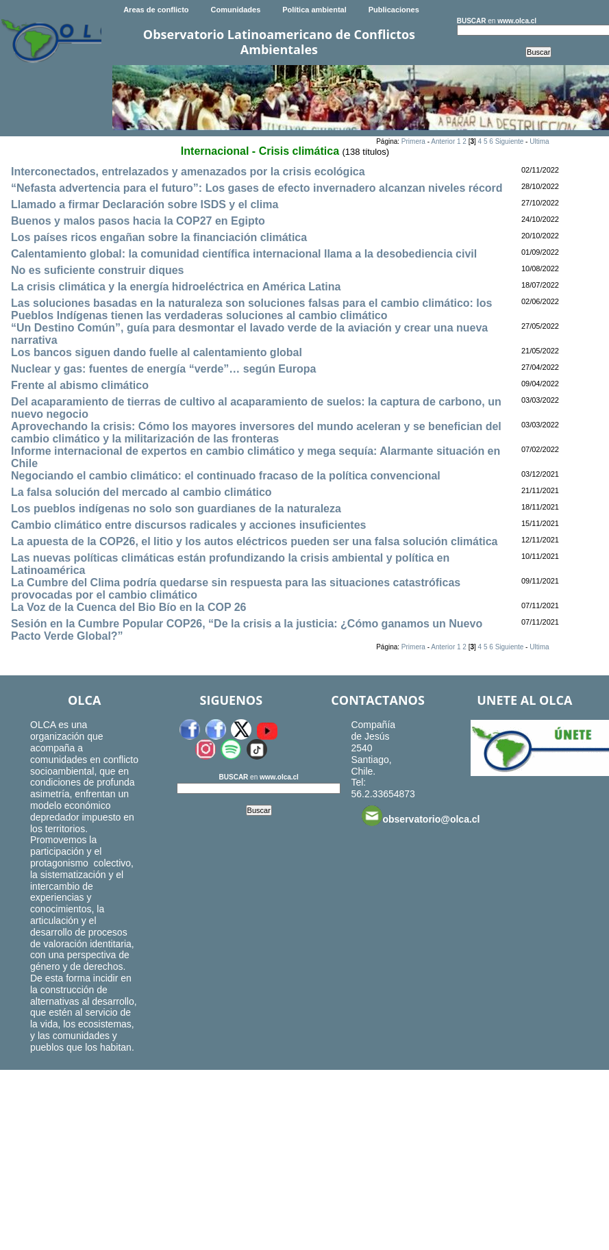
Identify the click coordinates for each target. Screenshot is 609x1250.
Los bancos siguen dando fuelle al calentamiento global (156, 352)
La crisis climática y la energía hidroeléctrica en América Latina (175, 286)
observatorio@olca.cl (421, 815)
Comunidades (236, 9)
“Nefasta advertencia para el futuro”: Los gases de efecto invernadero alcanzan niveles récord (257, 188)
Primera (413, 141)
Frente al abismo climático (80, 385)
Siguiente (509, 141)
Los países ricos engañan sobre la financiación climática (159, 237)
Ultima (539, 141)
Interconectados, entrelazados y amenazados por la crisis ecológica (188, 171)
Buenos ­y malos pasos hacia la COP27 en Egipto (138, 221)
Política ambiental (314, 9)
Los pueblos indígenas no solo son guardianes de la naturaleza (176, 508)
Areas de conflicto (155, 9)
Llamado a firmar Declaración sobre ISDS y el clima (144, 204)
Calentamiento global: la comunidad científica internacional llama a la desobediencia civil (244, 254)
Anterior (443, 141)
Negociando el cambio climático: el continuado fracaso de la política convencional (225, 476)
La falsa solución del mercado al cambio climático (141, 492)
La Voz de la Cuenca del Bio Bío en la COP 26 (129, 607)
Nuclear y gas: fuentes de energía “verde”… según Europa (163, 369)
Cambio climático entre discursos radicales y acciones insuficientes (188, 525)
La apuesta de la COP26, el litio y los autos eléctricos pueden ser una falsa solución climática (254, 541)
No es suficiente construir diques (97, 270)
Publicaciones (394, 9)
